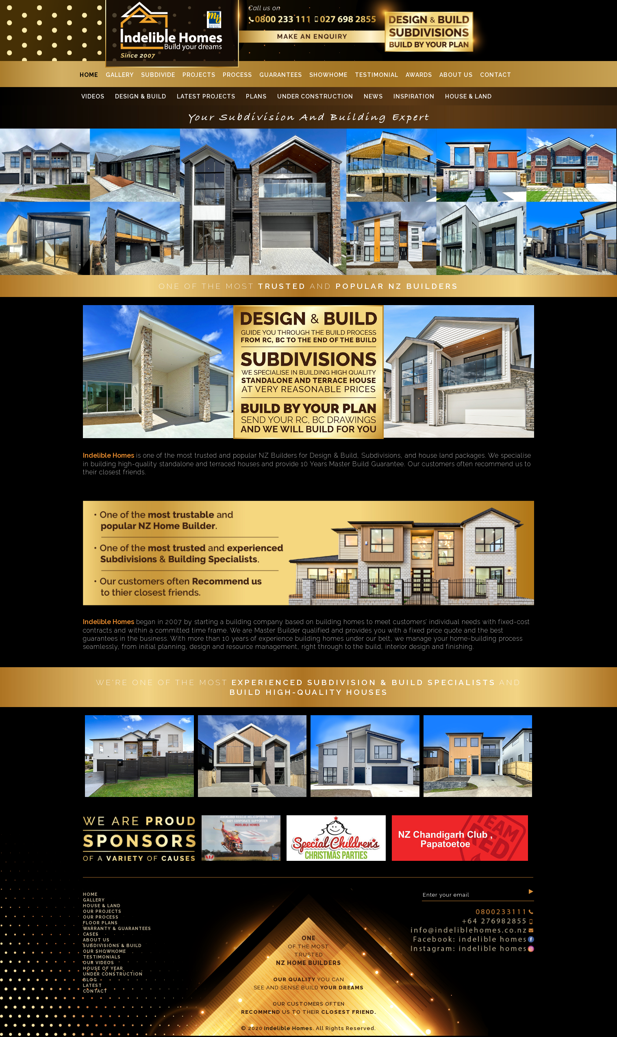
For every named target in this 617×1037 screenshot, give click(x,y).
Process (237, 75)
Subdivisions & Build (112, 945)
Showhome (328, 75)
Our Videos (98, 962)
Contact (495, 75)
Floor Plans (100, 922)
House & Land (468, 96)
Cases (91, 934)
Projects (198, 75)
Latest (92, 985)
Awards (419, 75)
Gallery (120, 75)
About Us (456, 75)
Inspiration (414, 96)
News (373, 96)
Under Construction (315, 96)
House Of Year (103, 968)
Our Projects (102, 911)
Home (89, 75)
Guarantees (280, 75)
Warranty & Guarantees (117, 928)
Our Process (101, 917)
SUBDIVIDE (158, 75)
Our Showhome (104, 951)
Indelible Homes (288, 1028)
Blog (90, 979)
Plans (256, 96)
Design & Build (140, 96)
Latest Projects (206, 96)
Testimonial (376, 75)
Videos (92, 96)
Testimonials (102, 956)
